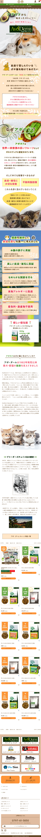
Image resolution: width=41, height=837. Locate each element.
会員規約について (5, 833)
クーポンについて (5, 808)
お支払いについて (24, 801)
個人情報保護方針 (29, 833)
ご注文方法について (5, 801)
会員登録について (24, 808)
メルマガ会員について (6, 810)
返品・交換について (24, 803)
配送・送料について (5, 803)
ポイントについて (24, 806)
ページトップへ (38, 668)
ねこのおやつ (24, 789)
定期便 (3, 792)
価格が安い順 (12, 543)
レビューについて (24, 810)
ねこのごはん (5, 789)
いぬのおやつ (24, 786)
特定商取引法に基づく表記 (17, 833)
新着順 (7, 543)
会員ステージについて (6, 806)
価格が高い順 (18, 543)
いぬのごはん (5, 786)
